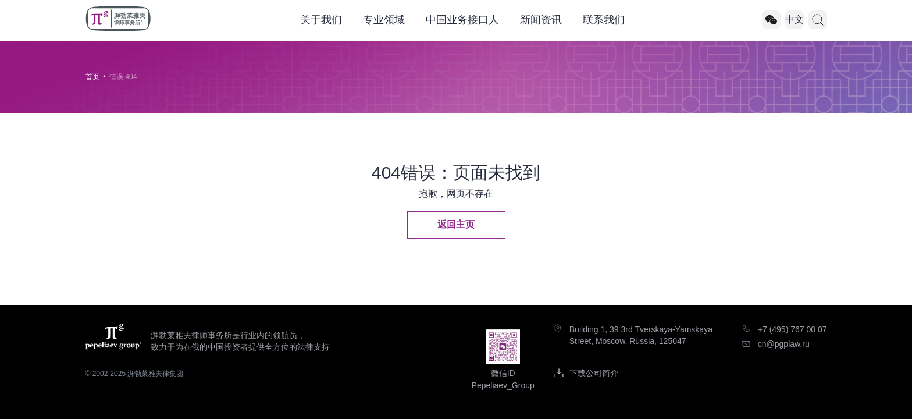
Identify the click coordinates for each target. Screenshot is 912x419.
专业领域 (384, 20)
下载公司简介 (593, 373)
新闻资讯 (541, 20)
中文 (794, 19)
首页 (92, 77)
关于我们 (321, 20)
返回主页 (456, 224)
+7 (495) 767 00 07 (792, 329)
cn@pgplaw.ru (784, 344)
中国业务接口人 (462, 20)
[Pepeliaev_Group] (771, 19)
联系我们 (604, 20)
